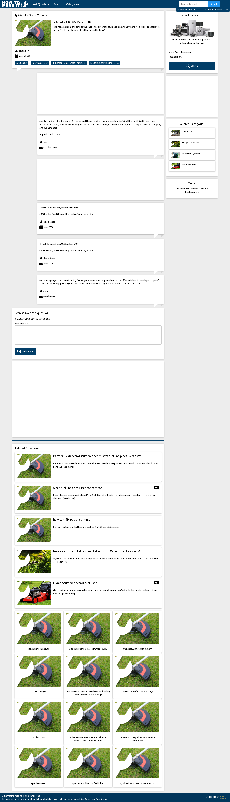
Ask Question (41, 4)
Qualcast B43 (40, 63)
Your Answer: (21, 323)
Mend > (22, 15)
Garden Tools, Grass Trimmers (69, 63)
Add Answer (25, 352)
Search (57, 4)
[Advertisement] (100, 93)
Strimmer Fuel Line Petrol (104, 63)
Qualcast (21, 63)
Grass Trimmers (39, 15)
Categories (72, 4)
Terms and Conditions (96, 799)
